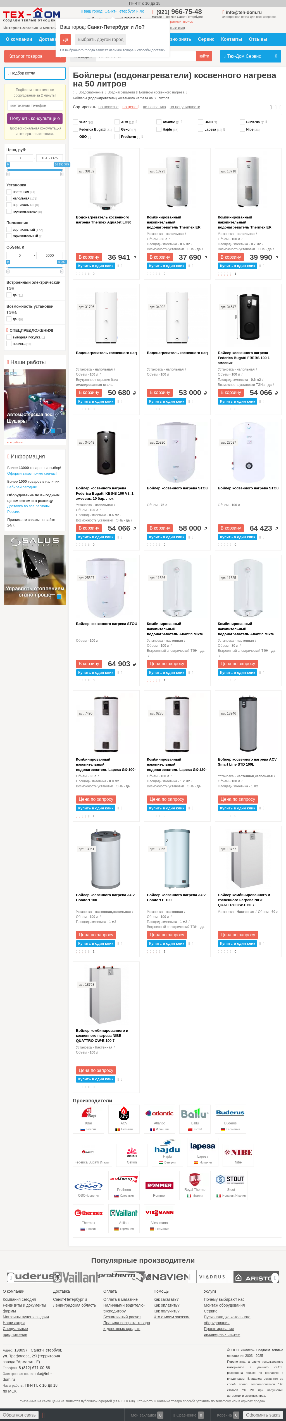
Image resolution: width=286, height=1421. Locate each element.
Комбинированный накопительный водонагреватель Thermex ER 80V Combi (174, 222)
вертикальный (24, 229)
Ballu (207, 122)
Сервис (206, 39)
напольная (21, 198)
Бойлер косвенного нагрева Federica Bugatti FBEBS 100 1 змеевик (244, 358)
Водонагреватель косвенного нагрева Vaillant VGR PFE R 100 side (177, 353)
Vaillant (124, 1218)
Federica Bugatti (92, 129)
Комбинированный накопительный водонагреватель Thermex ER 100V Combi (244, 222)
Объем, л (15, 247)
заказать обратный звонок (172, 21)
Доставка (49, 39)
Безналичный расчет (122, 1317)
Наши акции (14, 1323)
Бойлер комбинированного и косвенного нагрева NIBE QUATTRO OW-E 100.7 (102, 1035)
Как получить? (167, 1311)
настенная (20, 191)
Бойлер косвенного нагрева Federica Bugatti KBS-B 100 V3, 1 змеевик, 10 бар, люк (105, 493)
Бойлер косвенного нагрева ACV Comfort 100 (105, 897)
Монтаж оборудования (224, 1305)
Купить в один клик (95, 266)
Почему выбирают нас (224, 1299)
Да (65, 39)
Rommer (159, 1188)
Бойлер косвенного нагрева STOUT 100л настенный (106, 624)
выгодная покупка (25, 337)
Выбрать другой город (100, 39)
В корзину (89, 257)
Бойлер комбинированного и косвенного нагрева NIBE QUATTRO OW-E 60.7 (244, 900)
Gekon (125, 129)
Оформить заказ (263, 1415)
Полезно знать (175, 39)
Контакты (231, 39)
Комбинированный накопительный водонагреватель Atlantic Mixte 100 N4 (175, 629)
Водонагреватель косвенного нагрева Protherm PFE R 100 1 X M (106, 353)
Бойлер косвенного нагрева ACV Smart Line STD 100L (247, 761)
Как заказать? (166, 1299)
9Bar (83, 122)
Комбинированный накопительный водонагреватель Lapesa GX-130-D (177, 764)
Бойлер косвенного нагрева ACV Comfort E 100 (176, 897)
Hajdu (167, 129)
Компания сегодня (19, 1299)
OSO (82, 137)
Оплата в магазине (120, 1299)
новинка (19, 343)
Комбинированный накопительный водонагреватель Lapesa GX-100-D (106, 764)
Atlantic (168, 122)
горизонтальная (24, 211)
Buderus (252, 122)
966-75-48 (179, 11)
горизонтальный (24, 236)
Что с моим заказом (172, 1317)
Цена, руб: (16, 150)
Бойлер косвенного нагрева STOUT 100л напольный (248, 488)
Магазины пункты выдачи (26, 1317)
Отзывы (258, 39)
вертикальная (22, 204)
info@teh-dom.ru (244, 12)
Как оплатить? (167, 1305)
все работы (15, 442)
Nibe (250, 129)
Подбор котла (21, 73)
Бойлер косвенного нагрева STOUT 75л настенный (177, 488)
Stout (231, 1185)
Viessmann (159, 1218)
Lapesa (210, 129)
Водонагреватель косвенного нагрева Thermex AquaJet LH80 (103, 219)
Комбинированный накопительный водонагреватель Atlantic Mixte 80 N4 (246, 629)
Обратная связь (19, 1415)
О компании (19, 39)
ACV (124, 122)
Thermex (89, 1218)
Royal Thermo (195, 1185)
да (14, 295)
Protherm (127, 137)
